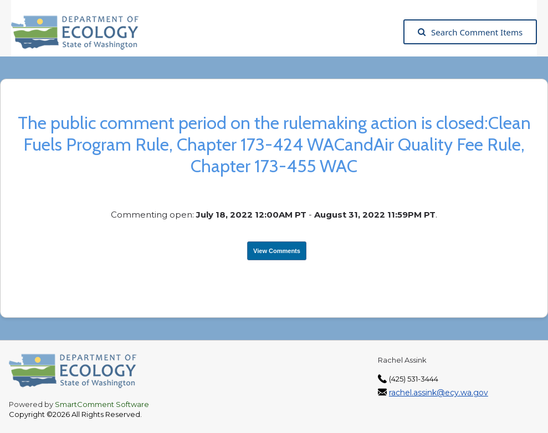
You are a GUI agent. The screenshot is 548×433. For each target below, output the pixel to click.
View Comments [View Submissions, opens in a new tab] (276, 251)
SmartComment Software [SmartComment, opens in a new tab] (102, 404)
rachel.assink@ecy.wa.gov (438, 393)
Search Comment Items (470, 32)
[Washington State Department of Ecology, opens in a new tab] (80, 32)
